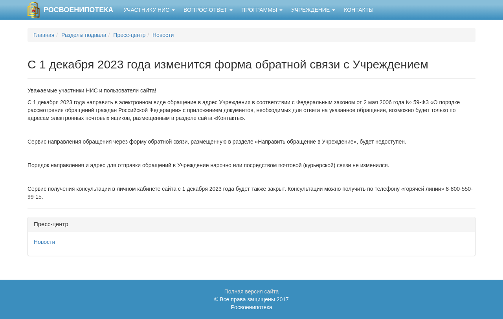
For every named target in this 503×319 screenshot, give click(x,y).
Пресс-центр (129, 35)
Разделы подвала (83, 35)
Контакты (359, 10)
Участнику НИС (149, 10)
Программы (262, 10)
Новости (163, 35)
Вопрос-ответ (208, 10)
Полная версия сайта (251, 291)
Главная (43, 35)
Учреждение (313, 10)
